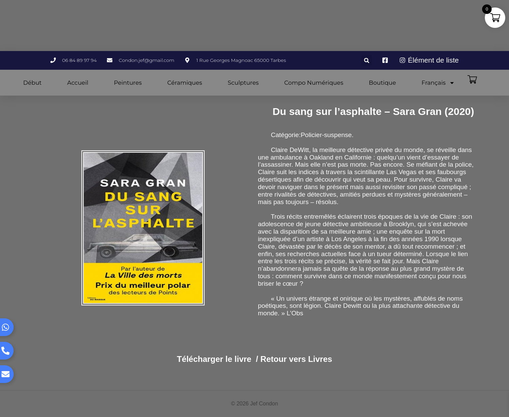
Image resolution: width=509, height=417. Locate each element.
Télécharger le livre (214, 359)
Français (438, 83)
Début (32, 82)
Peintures (128, 82)
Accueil (77, 82)
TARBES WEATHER (254, 25)
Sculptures (243, 82)
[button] (366, 60)
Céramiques (184, 82)
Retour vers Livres (296, 359)
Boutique (382, 82)
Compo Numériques (313, 82)
